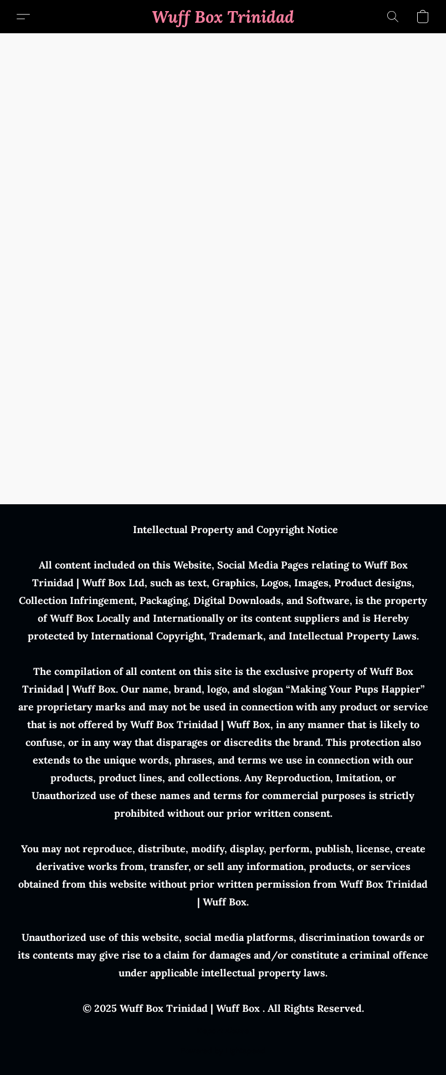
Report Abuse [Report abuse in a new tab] (223, 1031)
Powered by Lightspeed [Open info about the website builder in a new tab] (223, 1051)
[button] (223, 17)
